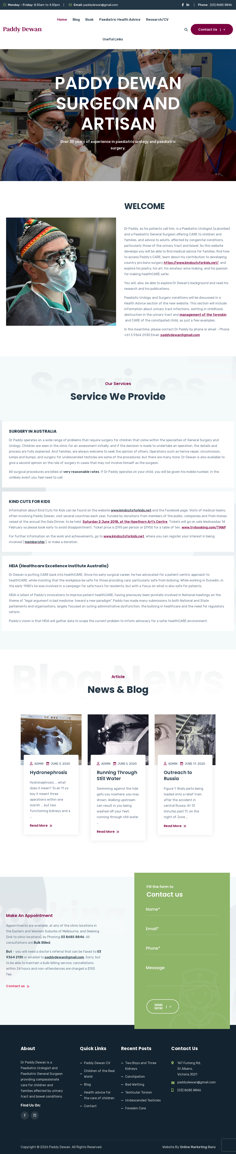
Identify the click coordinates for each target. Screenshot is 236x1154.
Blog (76, 19)
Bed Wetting (134, 1084)
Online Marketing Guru (198, 1147)
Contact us (17, 986)
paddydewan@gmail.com (100, 5)
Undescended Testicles (143, 1100)
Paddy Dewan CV (97, 1063)
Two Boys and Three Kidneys (140, 1066)
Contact (90, 1106)
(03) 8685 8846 (221, 5)
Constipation (135, 1077)
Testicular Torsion (138, 1092)
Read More (41, 825)
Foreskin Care (135, 1108)
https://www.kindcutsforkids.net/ (191, 263)
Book (89, 19)
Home (62, 19)
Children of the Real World (99, 1074)
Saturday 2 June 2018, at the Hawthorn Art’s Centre (125, 522)
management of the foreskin (203, 315)
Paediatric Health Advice (119, 19)
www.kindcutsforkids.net (123, 536)
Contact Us (211, 29)
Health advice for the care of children (99, 1095)
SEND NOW (162, 1007)
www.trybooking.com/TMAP (204, 527)
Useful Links (113, 39)
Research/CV (157, 19)
